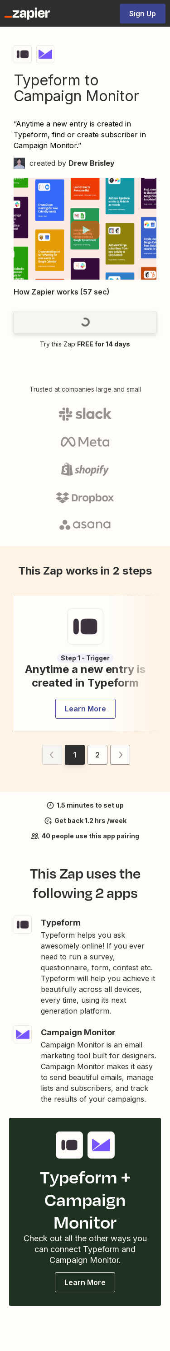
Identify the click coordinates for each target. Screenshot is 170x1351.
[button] (85, 230)
